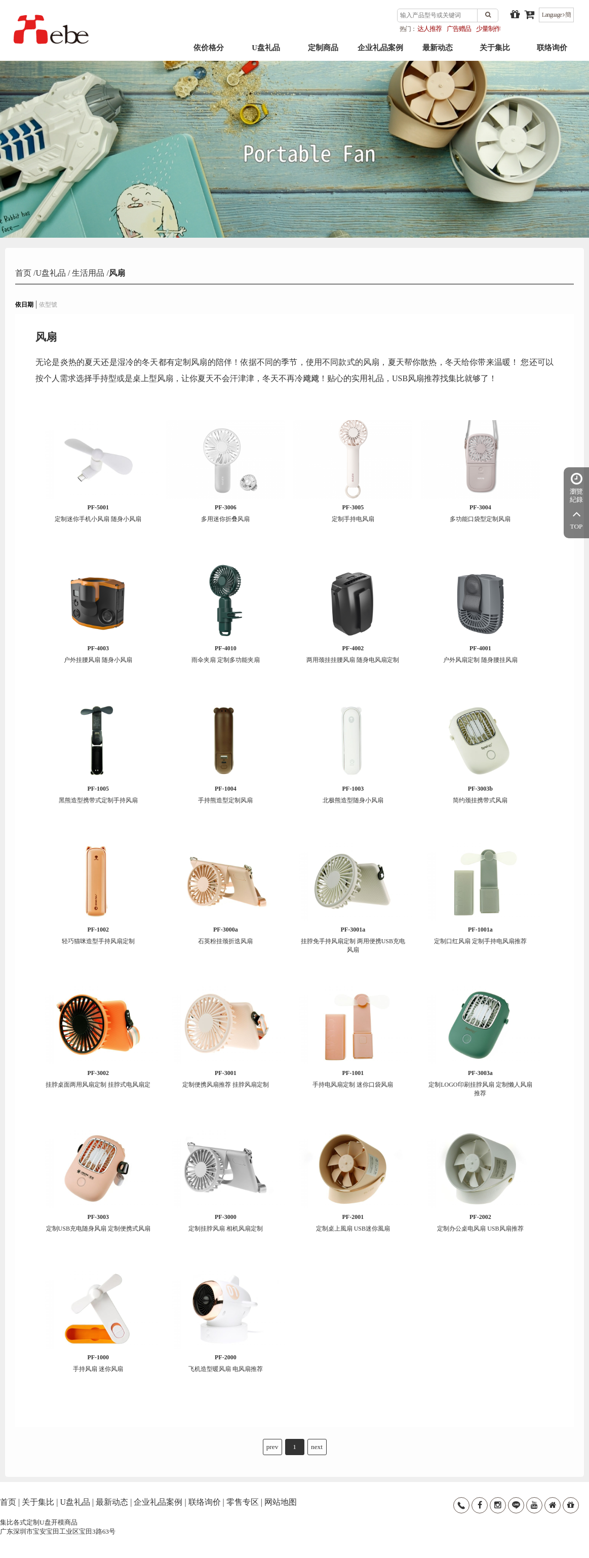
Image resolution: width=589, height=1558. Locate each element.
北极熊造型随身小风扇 (352, 794)
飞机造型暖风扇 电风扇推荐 (225, 1363)
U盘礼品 (266, 51)
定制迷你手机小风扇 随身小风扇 (98, 513)
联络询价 (552, 51)
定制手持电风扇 (352, 513)
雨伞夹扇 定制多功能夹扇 (225, 654)
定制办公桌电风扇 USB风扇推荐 (480, 1222)
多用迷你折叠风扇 (225, 513)
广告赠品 (459, 28)
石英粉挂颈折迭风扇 (225, 935)
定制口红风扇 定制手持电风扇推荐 (480, 935)
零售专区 (242, 1502)
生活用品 (87, 273)
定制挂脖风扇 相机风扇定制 (225, 1222)
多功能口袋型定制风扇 (480, 513)
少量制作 (488, 28)
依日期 (24, 304)
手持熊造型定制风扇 (225, 794)
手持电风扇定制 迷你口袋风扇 (352, 1078)
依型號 (48, 304)
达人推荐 (429, 28)
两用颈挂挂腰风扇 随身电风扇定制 (352, 654)
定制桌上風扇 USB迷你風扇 (352, 1222)
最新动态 (437, 51)
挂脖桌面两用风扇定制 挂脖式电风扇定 (98, 1078)
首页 (24, 273)
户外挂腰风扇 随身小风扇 (98, 654)
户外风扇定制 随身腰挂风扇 (480, 654)
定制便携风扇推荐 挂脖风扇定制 (225, 1078)
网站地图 (280, 1502)
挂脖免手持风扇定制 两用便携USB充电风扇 (352, 939)
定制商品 (323, 51)
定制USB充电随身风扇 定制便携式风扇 (98, 1222)
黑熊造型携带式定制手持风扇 (98, 794)
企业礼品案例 (380, 51)
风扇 (117, 273)
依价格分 (208, 51)
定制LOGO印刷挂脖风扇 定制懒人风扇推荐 (480, 1083)
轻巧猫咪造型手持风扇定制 (98, 935)
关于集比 (494, 51)
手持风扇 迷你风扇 (98, 1363)
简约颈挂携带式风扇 (480, 794)
